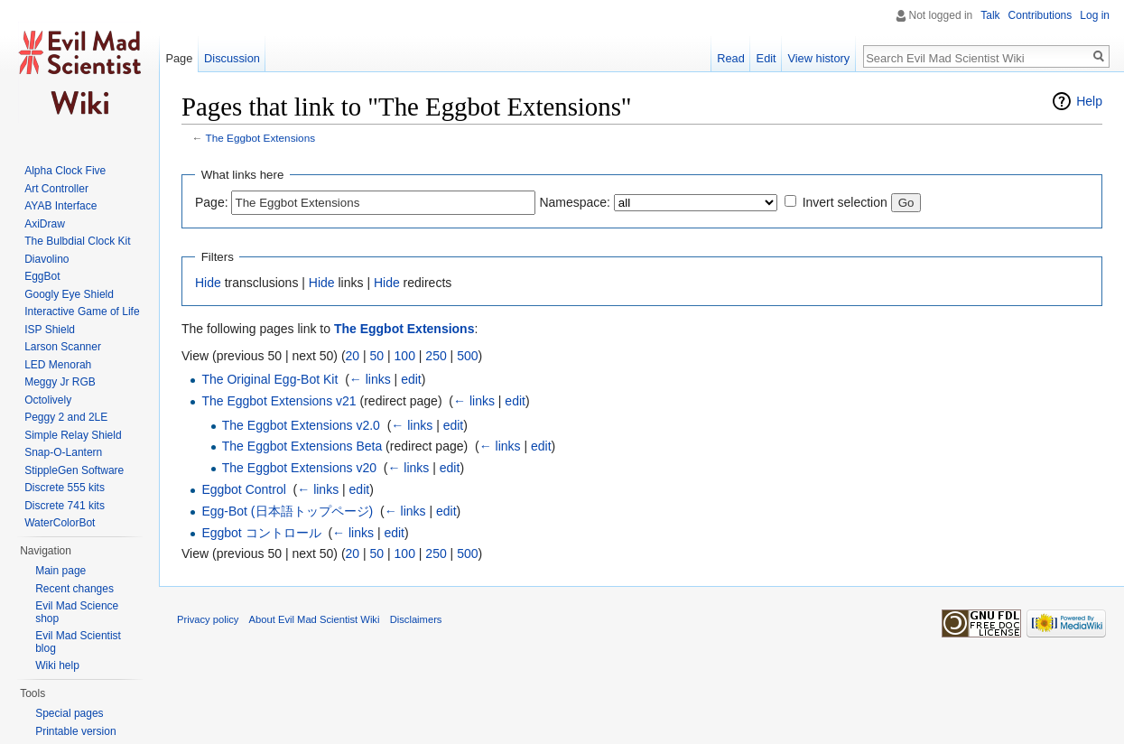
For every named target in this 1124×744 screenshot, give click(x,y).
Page (178, 58)
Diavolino (46, 259)
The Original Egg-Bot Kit (269, 379)
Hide (208, 282)
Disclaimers (416, 619)
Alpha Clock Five (65, 170)
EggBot (42, 276)
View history (818, 58)
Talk (989, 15)
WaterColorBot (59, 522)
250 (435, 356)
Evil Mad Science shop (76, 612)
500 (467, 356)
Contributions (1040, 15)
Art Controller (56, 188)
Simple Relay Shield (72, 435)
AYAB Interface (60, 206)
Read (731, 58)
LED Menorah (57, 364)
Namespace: (574, 202)
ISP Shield (49, 329)
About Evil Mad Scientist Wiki (314, 619)
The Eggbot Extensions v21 (278, 401)
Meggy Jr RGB (60, 382)
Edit (766, 58)
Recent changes (74, 588)
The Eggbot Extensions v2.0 (301, 425)
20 (353, 356)
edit (411, 379)
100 (405, 356)
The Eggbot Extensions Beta (302, 446)
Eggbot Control (243, 489)
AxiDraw (44, 224)
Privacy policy (207, 619)
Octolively (47, 400)
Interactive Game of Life (81, 311)
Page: (211, 202)
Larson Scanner (62, 346)
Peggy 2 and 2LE (65, 417)
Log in (1095, 15)
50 (377, 356)
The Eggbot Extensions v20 (299, 467)
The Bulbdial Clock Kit (77, 241)
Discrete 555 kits (64, 487)
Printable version (75, 731)
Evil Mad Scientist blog (78, 642)
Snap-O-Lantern (63, 452)
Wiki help (57, 665)
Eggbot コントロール (260, 532)
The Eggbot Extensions (261, 138)
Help (1089, 101)
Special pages (69, 713)
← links (370, 379)
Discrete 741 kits (64, 505)
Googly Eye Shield (69, 294)
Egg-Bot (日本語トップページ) (287, 511)
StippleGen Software (74, 470)
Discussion (232, 58)
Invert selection (845, 202)
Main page (60, 570)
